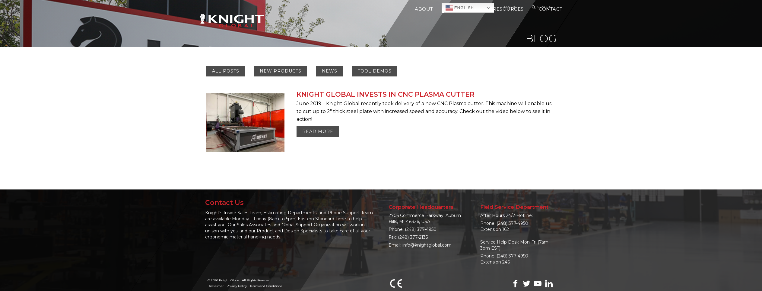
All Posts (225, 71)
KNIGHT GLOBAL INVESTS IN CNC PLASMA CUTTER (386, 94)
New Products (280, 71)
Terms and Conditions (266, 286)
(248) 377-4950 (421, 229)
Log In (510, 7)
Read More (317, 131)
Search (541, 7)
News (329, 71)
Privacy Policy (237, 286)
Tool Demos (375, 71)
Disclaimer (216, 286)
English (460, 7)
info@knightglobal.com (427, 245)
